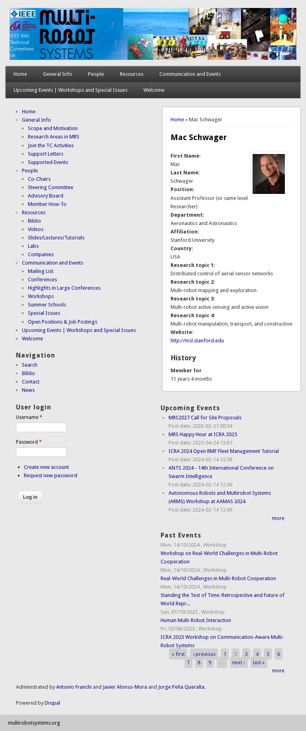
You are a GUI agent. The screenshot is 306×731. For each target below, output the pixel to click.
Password (29, 442)
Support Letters (45, 154)
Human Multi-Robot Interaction (196, 620)
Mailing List (40, 271)
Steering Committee (50, 187)
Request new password (50, 475)
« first (178, 654)
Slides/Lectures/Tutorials (56, 238)
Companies (41, 254)
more (278, 518)
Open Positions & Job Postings (62, 322)
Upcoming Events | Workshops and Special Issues (71, 90)
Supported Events (48, 162)
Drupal (52, 703)
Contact (30, 382)
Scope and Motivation (53, 128)
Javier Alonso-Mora (124, 687)
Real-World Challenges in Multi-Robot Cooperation (218, 578)
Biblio (34, 221)
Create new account (46, 467)
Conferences (42, 280)
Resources (131, 74)
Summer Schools (47, 305)
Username (29, 417)
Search (29, 365)
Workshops (41, 296)
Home (20, 74)
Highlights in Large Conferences (64, 288)
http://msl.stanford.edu (197, 341)
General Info (57, 74)
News (28, 390)
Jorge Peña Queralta (181, 687)
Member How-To (47, 204)
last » (259, 662)
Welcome (154, 90)
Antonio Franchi (74, 687)
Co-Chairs (39, 179)
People (96, 74)
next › (238, 662)
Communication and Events (190, 74)
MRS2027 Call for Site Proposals (205, 418)
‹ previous (204, 654)
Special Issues (44, 313)
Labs (33, 246)
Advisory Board (45, 196)
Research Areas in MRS (53, 137)
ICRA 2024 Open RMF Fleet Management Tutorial (224, 451)
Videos (35, 229)
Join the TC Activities (51, 145)
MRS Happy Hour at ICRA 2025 (203, 434)
